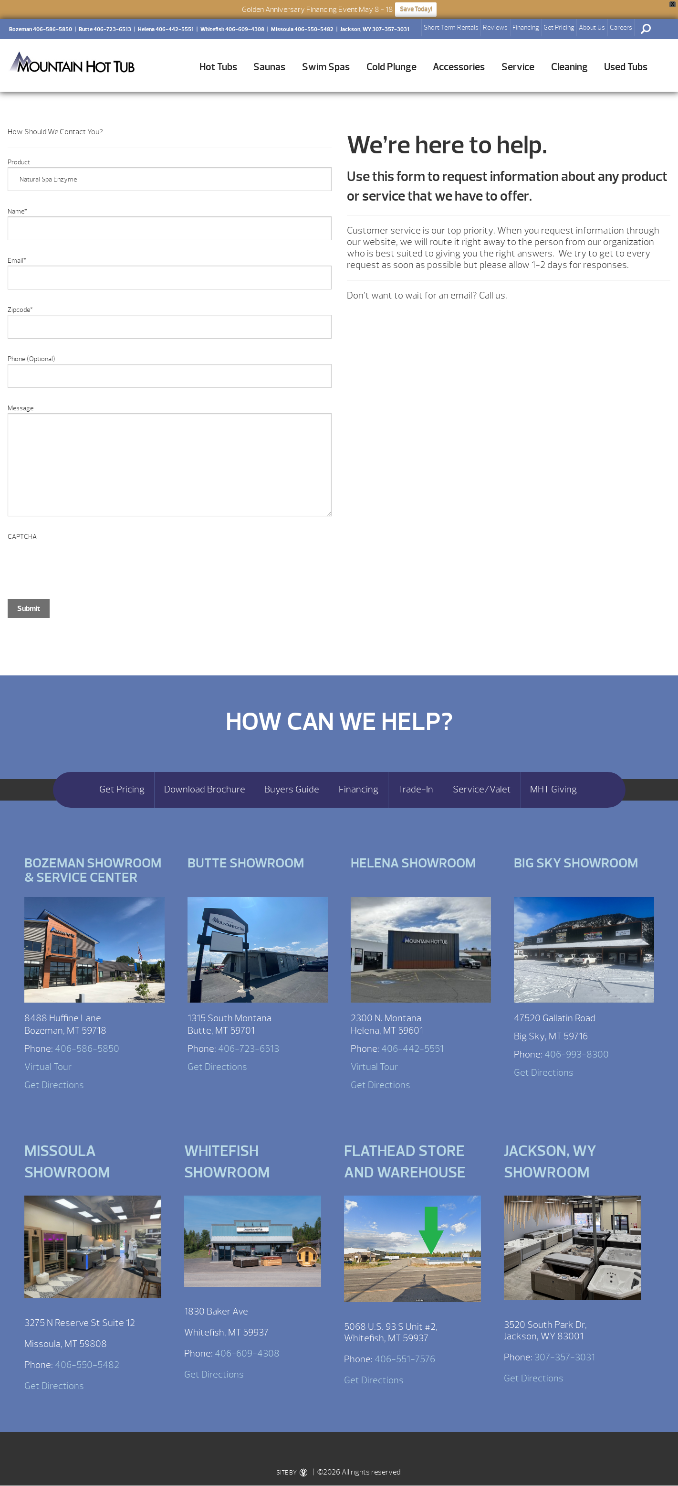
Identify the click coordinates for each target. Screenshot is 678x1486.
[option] (170, 652)
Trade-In (415, 789)
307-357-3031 (564, 1357)
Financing (525, 27)
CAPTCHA (22, 537)
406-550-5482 (87, 1365)
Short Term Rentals (451, 27)
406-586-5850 (87, 1049)
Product (19, 162)
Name (17, 211)
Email (17, 261)
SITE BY (291, 1472)
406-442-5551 (412, 1049)
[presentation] (80, 560)
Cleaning (569, 67)
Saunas (269, 67)
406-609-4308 (247, 1353)
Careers (621, 27)
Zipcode (20, 310)
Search (645, 29)
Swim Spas (326, 67)
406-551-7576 (405, 1359)
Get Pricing (558, 27)
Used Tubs (625, 67)
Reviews (495, 27)
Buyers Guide (291, 789)
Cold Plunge (391, 67)
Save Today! (416, 9)
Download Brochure (204, 789)
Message (20, 408)
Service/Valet (482, 789)
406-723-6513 (248, 1049)
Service (517, 67)
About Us (592, 27)
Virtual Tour (48, 1067)
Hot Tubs (218, 67)
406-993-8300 (576, 1054)
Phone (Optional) (31, 359)
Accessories (459, 67)
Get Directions (54, 1085)
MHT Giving (553, 789)
